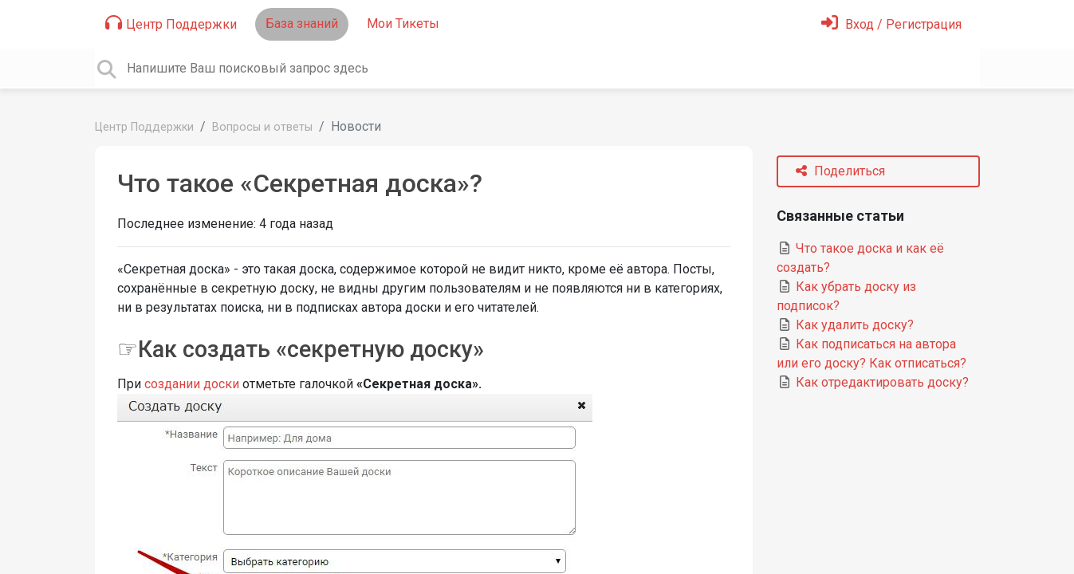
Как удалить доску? (845, 324)
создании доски (191, 383)
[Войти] (891, 24)
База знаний (302, 23)
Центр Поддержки (171, 23)
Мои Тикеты (403, 23)
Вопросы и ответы (262, 127)
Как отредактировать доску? (873, 382)
